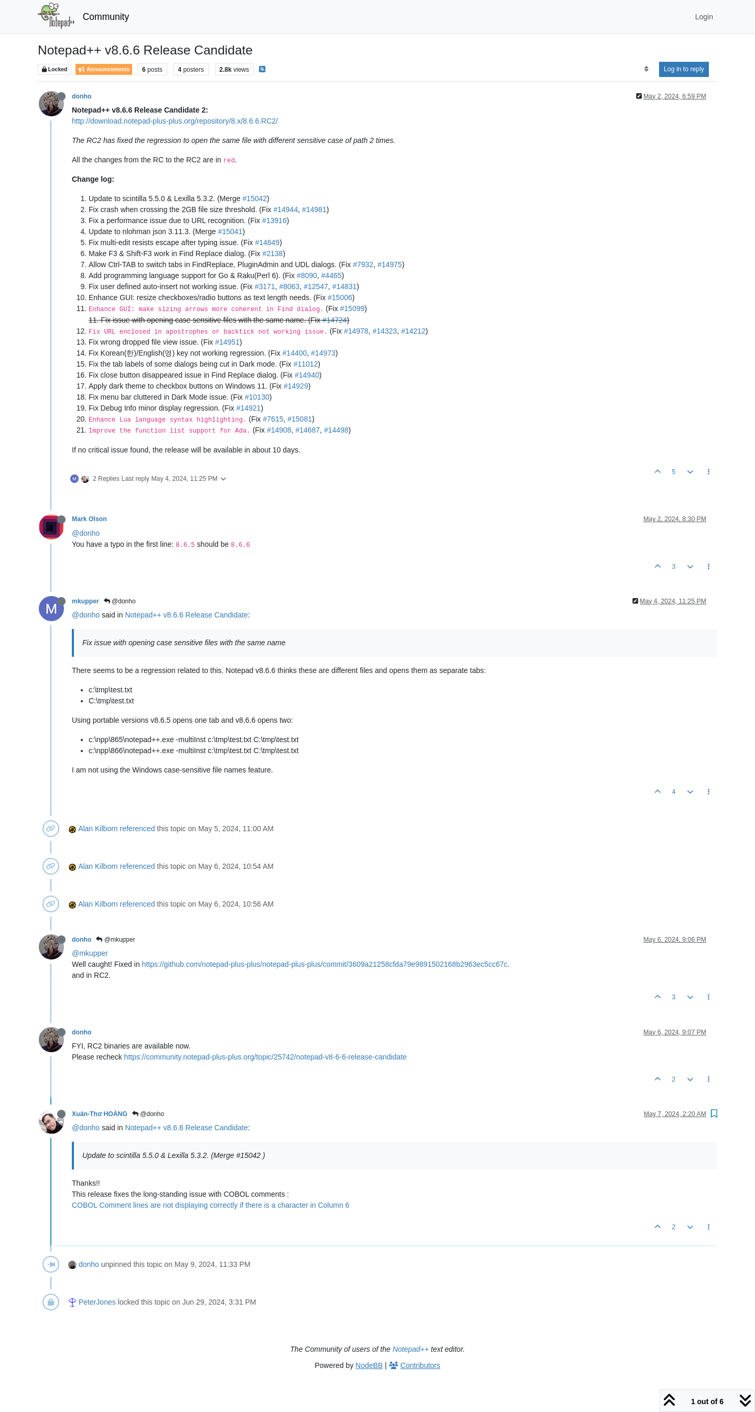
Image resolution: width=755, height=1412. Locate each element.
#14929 (296, 386)
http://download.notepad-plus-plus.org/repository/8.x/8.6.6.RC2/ (175, 121)
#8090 (307, 275)
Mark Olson (89, 519)
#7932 (363, 264)
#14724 (334, 320)
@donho (86, 533)
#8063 (289, 286)
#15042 (254, 198)
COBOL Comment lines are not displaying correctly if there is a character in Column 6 (210, 1205)
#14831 (344, 286)
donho (81, 96)
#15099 (352, 308)
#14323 (384, 331)
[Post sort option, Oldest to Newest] (646, 69)
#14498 (336, 430)
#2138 (272, 253)
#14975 (390, 264)
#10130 (257, 397)
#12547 (316, 286)
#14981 (314, 209)
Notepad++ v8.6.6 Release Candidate (186, 615)
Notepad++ (411, 1349)
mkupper (85, 601)
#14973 (323, 353)
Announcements (104, 69)
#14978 (356, 331)
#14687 (307, 430)
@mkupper (115, 939)
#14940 (307, 375)
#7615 (273, 419)
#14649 (267, 242)
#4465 (331, 275)
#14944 (285, 209)
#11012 (306, 364)
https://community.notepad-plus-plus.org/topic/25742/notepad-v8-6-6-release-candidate (265, 1057)
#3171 (265, 286)
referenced (137, 828)
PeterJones (97, 1302)
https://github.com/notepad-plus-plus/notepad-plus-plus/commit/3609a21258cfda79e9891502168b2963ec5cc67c (325, 964)
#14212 (413, 331)
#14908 (279, 430)
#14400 (295, 353)
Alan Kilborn (98, 828)
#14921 (248, 408)
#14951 (227, 342)
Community (106, 17)
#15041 (230, 231)
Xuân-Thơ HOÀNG (99, 1114)
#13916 (274, 220)
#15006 (340, 297)
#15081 (299, 419)
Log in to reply (684, 69)
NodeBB (369, 1365)
